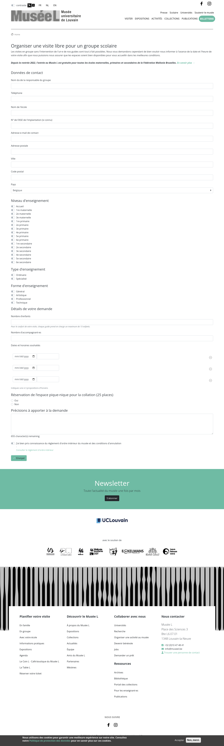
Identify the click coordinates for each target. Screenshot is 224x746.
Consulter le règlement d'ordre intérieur (34, 450)
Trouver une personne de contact (182, 652)
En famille (25, 625)
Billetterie (207, 18)
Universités (186, 12)
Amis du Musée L (76, 655)
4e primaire (22, 232)
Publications (190, 18)
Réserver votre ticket (31, 673)
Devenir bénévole (123, 643)
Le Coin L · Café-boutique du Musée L (39, 661)
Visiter (129, 18)
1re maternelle (24, 210)
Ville (13, 158)
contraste (21, 5)
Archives (118, 672)
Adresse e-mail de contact (25, 132)
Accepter (179, 740)
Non (16, 404)
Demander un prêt (124, 655)
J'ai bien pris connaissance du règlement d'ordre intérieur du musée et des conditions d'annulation (68, 443)
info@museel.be (173, 648)
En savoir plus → (186, 62)
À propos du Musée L (78, 625)
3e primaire (22, 228)
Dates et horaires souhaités (25, 345)
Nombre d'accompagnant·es (26, 332)
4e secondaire (23, 254)
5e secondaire (23, 258)
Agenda (24, 655)
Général (20, 291)
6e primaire (22, 239)
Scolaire (174, 12)
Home (17, 34)
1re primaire (22, 221)
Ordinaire (21, 275)
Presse (163, 12)
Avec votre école (28, 637)
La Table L (25, 667)
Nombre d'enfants (20, 316)
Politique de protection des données (50, 740)
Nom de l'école (19, 107)
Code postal (17, 171)
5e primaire (22, 236)
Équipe (70, 649)
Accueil (20, 206)
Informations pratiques (32, 643)
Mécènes (71, 667)
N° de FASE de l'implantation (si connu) (31, 120)
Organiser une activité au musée (131, 637)
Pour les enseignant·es (126, 690)
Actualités (72, 643)
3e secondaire (23, 251)
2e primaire (22, 225)
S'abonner (112, 498)
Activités (156, 18)
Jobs (116, 649)
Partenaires (73, 661)
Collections (171, 18)
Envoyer (20, 458)
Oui (16, 400)
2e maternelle (23, 213)
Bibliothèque (121, 678)
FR (40, 5)
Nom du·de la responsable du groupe (31, 80)
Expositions (142, 18)
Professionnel (23, 298)
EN (54, 5)
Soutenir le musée (204, 12)
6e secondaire (23, 262)
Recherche (119, 631)
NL (47, 5)
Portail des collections (125, 684)
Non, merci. (193, 740)
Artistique (21, 295)
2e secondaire (23, 247)
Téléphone (16, 93)
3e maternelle (23, 217)
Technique (21, 302)
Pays (13, 184)
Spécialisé (21, 278)
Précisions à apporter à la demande (39, 410)
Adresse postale (19, 145)
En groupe (25, 631)
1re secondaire (24, 243)
